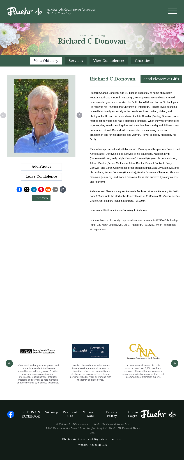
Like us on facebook (23, 414)
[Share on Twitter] (26, 189)
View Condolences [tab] (109, 61)
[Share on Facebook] (19, 189)
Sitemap (51, 412)
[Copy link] (63, 189)
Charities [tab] (142, 61)
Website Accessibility (93, 445)
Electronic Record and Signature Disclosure (92, 439)
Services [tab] (76, 61)
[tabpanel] (136, 190)
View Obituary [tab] (46, 61)
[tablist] (92, 61)
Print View (41, 198)
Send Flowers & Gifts (161, 79)
